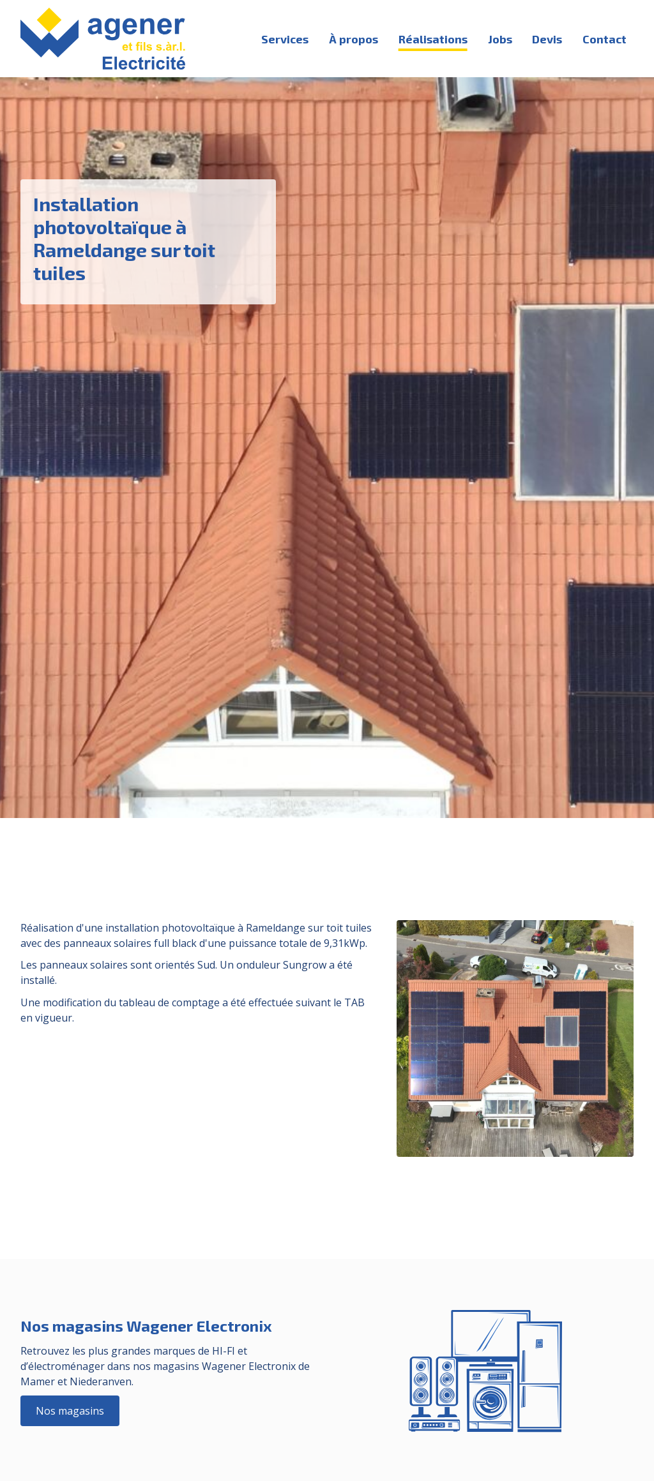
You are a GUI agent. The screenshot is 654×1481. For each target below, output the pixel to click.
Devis (547, 39)
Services (284, 39)
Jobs (500, 39)
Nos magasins (70, 1411)
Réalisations (433, 39)
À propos (353, 39)
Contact (604, 39)
